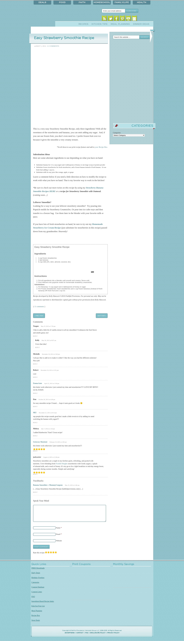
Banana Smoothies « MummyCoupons (48, 485)
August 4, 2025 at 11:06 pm (51, 457)
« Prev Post (39, 315)
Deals (42, 2)
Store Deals (35, 620)
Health (141, 2)
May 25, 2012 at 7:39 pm (48, 326)
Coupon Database (37, 587)
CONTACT (79, 633)
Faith (82, 2)
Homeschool (102, 2)
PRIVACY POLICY (113, 633)
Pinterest (122, 19)
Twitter (110, 19)
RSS (104, 19)
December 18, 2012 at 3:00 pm (51, 354)
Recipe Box (35, 615)
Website (59, 541)
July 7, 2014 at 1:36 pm (48, 428)
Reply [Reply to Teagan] (35, 336)
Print (92, 272)
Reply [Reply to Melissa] (35, 436)
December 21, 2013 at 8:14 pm (48, 412)
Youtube (128, 19)
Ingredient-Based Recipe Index (42, 601)
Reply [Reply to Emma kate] (35, 393)
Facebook (116, 19)
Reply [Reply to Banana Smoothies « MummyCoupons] (35, 492)
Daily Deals (35, 573)
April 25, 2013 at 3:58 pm (51, 383)
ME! (35, 413)
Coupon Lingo (36, 592)
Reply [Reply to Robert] (35, 377)
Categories (35, 582)
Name (58, 528)
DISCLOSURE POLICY (97, 633)
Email (134, 19)
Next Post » (101, 315)
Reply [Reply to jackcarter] (35, 474)
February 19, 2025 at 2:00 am (58, 442)
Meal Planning (120, 24)
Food (62, 2)
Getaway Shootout (40, 442)
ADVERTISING (69, 633)
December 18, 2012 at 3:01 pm (50, 370)
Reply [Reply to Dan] (35, 406)
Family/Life (122, 2)
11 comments (39, 306)
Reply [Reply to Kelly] (37, 347)
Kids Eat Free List (38, 606)
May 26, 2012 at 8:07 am (49, 340)
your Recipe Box (101, 147)
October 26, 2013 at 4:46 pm (46, 399)
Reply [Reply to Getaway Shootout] (35, 451)
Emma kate (37, 383)
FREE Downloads (38, 568)
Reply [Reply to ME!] (35, 422)
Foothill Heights (61, 464)
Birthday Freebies (37, 578)
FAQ (33, 597)
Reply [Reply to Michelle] (35, 364)
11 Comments (53, 46)
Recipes (83, 24)
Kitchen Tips (99, 24)
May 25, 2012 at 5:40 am (72, 485)
